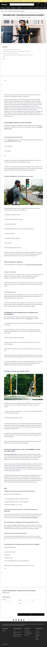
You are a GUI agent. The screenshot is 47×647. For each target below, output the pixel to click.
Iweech (37, 633)
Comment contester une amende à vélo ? (11, 53)
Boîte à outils (45, 8)
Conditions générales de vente (17, 632)
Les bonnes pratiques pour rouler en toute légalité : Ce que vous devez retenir (18, 54)
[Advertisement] (23, 67)
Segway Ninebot (38, 635)
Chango (2, 11)
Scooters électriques (13, 8)
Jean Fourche (38, 632)
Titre (33, 600)
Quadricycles (27, 635)
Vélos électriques (3, 8)
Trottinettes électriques (19, 8)
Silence (37, 636)
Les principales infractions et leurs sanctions (11, 49)
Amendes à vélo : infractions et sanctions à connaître (16, 11)
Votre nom (20, 600)
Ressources (4, 630)
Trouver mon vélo (8, 8)
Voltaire (37, 630)
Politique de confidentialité (17, 634)
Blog (6, 11)
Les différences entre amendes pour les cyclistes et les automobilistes (16, 51)
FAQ (4, 56)
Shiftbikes (37, 639)
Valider (31, 614)
